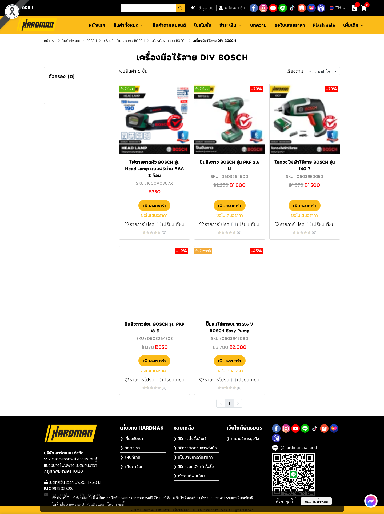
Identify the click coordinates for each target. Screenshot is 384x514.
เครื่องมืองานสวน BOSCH (168, 40)
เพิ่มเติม (353, 25)
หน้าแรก (50, 40)
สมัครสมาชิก (232, 8)
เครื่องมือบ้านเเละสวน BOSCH (124, 40)
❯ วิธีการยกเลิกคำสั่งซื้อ (194, 466)
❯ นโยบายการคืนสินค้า (193, 457)
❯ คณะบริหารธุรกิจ (243, 438)
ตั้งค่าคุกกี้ (284, 501)
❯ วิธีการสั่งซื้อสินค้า (191, 438)
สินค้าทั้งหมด (71, 40)
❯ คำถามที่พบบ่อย (189, 476)
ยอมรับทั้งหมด (316, 501)
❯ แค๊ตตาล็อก (131, 466)
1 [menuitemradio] (229, 403)
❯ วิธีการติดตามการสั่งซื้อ (195, 448)
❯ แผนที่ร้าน (130, 457)
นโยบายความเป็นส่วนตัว (78, 504)
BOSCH (91, 40)
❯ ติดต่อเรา (130, 448)
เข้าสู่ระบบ (202, 8)
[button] (153, 8)
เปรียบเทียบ (173, 224)
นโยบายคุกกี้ (114, 504)
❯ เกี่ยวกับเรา (131, 438)
